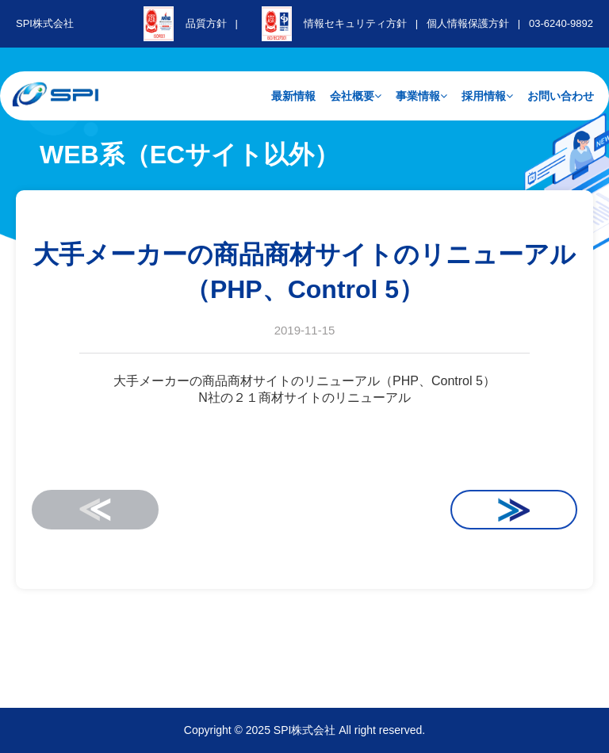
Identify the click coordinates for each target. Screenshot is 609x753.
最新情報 (293, 96)
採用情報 (487, 96)
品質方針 (206, 23)
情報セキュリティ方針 (355, 23)
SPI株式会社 (45, 23)
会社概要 (355, 96)
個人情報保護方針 (468, 23)
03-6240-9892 (561, 23)
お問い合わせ (560, 96)
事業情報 (421, 96)
